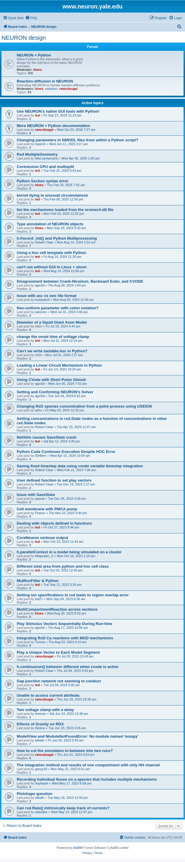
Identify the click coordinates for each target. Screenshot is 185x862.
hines (37, 69)
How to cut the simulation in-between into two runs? (65, 750)
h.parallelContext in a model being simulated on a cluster (69, 552)
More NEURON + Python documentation (53, 125)
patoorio (41, 312)
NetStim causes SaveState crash (47, 437)
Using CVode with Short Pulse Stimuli (51, 379)
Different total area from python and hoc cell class (63, 566)
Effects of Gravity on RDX (40, 724)
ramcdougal (68, 88)
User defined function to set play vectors (54, 480)
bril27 (39, 599)
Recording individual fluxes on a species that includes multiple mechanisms (87, 779)
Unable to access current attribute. (48, 695)
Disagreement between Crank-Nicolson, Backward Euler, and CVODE (80, 281)
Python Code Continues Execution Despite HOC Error (66, 451)
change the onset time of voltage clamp (53, 336)
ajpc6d (39, 285)
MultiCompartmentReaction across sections (57, 609)
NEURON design (23, 38)
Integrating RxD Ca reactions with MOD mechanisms (65, 638)
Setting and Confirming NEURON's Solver (55, 392)
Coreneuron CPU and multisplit (45, 166)
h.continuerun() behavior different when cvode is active (67, 666)
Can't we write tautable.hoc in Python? (52, 351)
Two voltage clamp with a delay (45, 710)
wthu (38, 410)
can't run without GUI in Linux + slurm (51, 267)
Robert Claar (44, 242)
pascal (39, 498)
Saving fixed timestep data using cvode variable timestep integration (80, 466)
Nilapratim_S (44, 556)
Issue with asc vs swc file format (47, 295)
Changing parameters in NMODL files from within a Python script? (77, 140)
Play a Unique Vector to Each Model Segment (58, 652)
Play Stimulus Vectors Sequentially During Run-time (64, 623)
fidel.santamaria (46, 158)
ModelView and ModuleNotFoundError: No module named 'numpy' (77, 736)
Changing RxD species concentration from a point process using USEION (84, 406)
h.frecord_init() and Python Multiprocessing (57, 238)
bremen (40, 713)
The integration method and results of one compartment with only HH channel (88, 765)
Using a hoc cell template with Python (51, 252)
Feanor (40, 513)
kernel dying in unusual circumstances (52, 195)
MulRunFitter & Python (38, 580)
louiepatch (42, 299)
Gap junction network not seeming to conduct (59, 681)
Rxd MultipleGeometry (37, 154)
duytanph (41, 783)
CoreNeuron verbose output (42, 537)
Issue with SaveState (36, 494)
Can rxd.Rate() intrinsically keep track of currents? (63, 808)
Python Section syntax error (42, 181)
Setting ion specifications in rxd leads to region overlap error (73, 595)
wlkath (39, 740)
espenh (40, 144)
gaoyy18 (41, 769)
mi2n (38, 326)
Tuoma (40, 642)
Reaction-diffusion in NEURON (45, 81)
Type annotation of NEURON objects (50, 224)
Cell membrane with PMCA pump (47, 509)
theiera (40, 728)
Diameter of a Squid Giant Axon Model (52, 322)
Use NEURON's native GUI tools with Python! (58, 111)
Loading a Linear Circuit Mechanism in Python (59, 365)
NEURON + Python (34, 55)
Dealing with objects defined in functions (54, 523)
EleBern (40, 455)
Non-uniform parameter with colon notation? (58, 308)
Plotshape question (34, 793)
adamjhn (41, 812)
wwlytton (51, 88)
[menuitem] (31, 17)
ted (37, 115)
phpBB (77, 847)
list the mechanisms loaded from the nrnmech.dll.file (65, 209)
